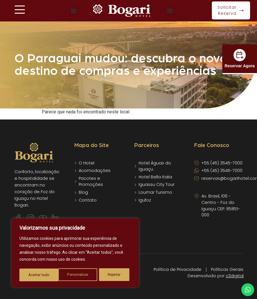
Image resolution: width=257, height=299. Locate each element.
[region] (75, 253)
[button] (73, 11)
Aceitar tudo (112, 275)
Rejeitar (75, 275)
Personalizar (38, 275)
